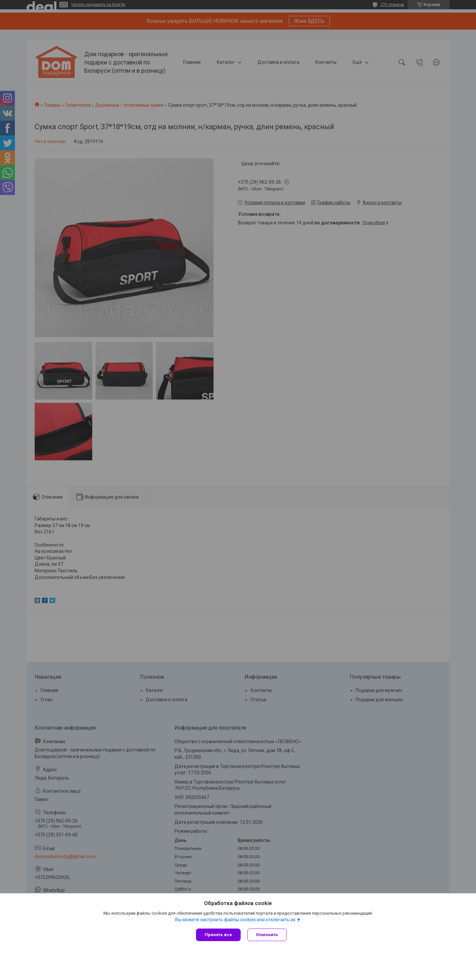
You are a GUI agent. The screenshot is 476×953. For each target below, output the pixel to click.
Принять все (218, 934)
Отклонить (267, 934)
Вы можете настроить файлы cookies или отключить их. (236, 919)
